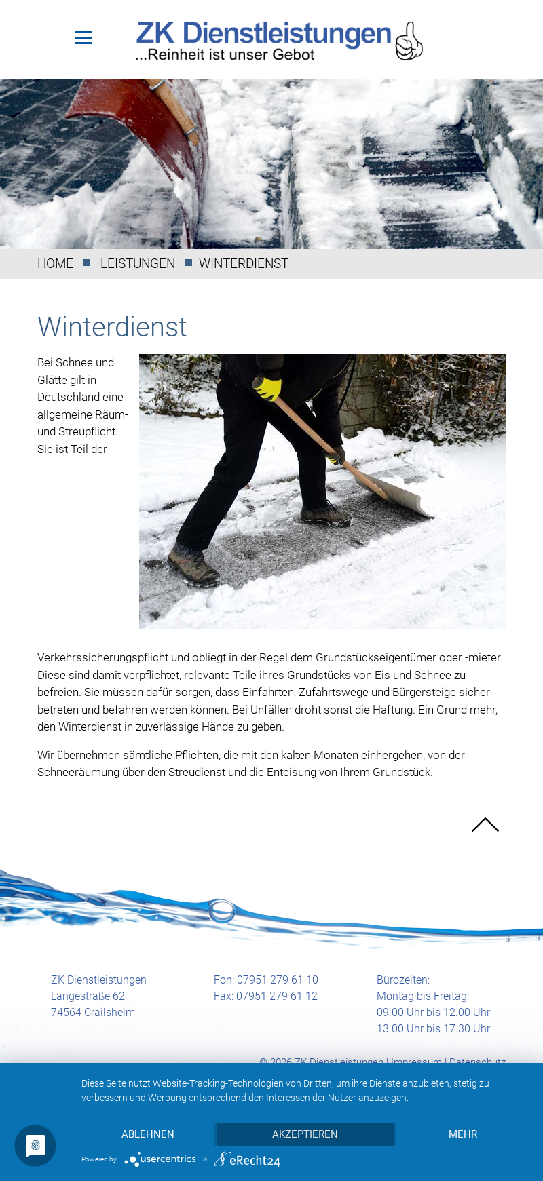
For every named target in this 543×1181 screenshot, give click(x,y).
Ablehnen (147, 1134)
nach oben (485, 825)
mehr (463, 1134)
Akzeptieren (305, 1134)
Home (55, 263)
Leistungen (137, 263)
